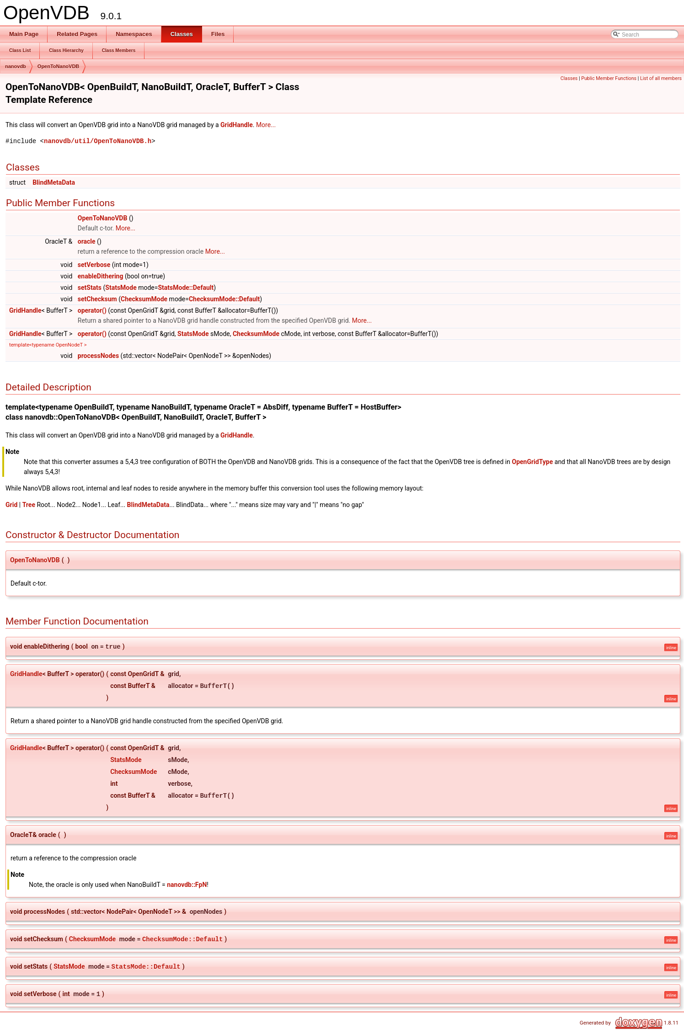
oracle (87, 241)
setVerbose (94, 264)
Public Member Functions (608, 78)
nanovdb (15, 66)
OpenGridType (532, 461)
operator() (92, 310)
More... (266, 124)
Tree (28, 504)
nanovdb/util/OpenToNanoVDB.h (97, 141)
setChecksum (97, 299)
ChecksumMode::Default (224, 299)
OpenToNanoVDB (58, 66)
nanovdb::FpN (187, 884)
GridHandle (236, 124)
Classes (569, 78)
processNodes (98, 355)
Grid (11, 504)
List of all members (661, 78)
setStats (90, 287)
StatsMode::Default (186, 287)
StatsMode (120, 287)
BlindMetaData (53, 182)
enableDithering (100, 276)
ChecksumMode (144, 299)
